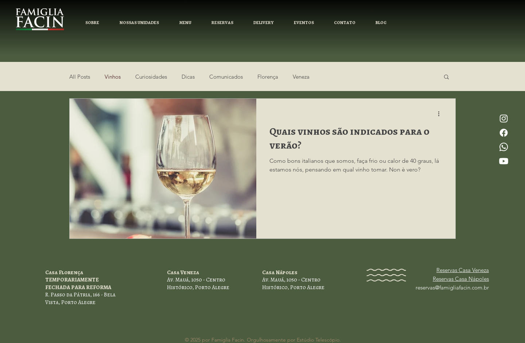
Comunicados (226, 76)
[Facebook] (503, 132)
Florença (267, 76)
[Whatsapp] (503, 147)
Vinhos (113, 76)
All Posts (79, 76)
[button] (222, 22)
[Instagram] (503, 118)
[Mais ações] (441, 113)
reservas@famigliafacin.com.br (452, 287)
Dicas (188, 76)
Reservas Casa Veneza (462, 270)
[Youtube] (503, 161)
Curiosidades (151, 76)
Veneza (301, 76)
